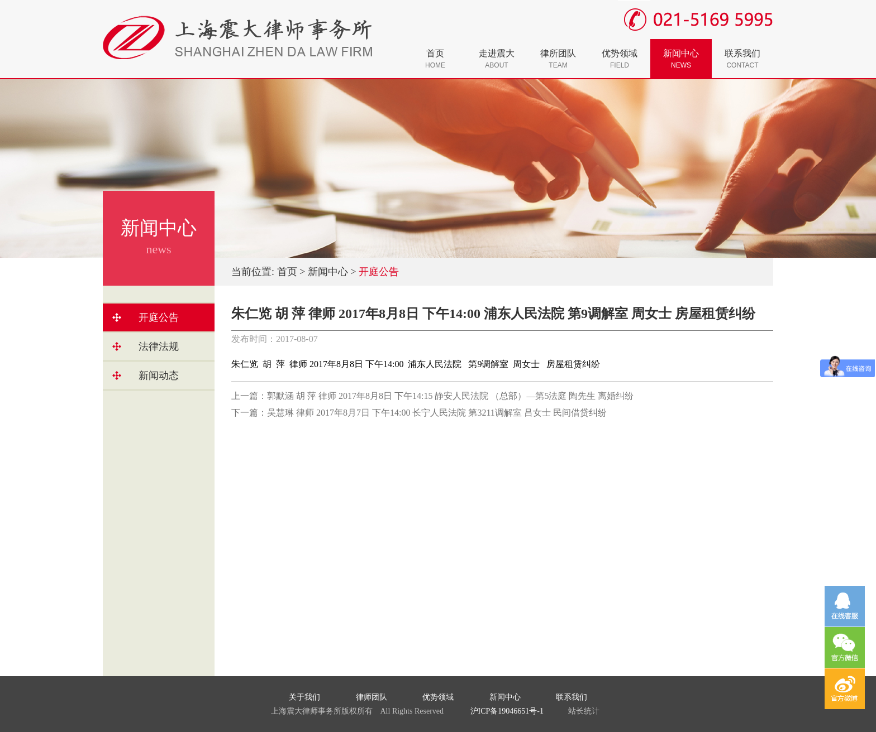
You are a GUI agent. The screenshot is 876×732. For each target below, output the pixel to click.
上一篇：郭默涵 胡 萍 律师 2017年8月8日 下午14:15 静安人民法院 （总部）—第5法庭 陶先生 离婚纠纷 (432, 396)
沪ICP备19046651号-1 (507, 711)
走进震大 (497, 59)
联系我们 (742, 59)
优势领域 (619, 59)
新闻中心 (681, 59)
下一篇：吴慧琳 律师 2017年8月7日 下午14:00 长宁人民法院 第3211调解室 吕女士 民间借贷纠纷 (419, 412)
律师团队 (371, 697)
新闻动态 (159, 375)
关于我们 (304, 697)
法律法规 (159, 346)
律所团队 (558, 59)
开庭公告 (159, 317)
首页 (435, 59)
